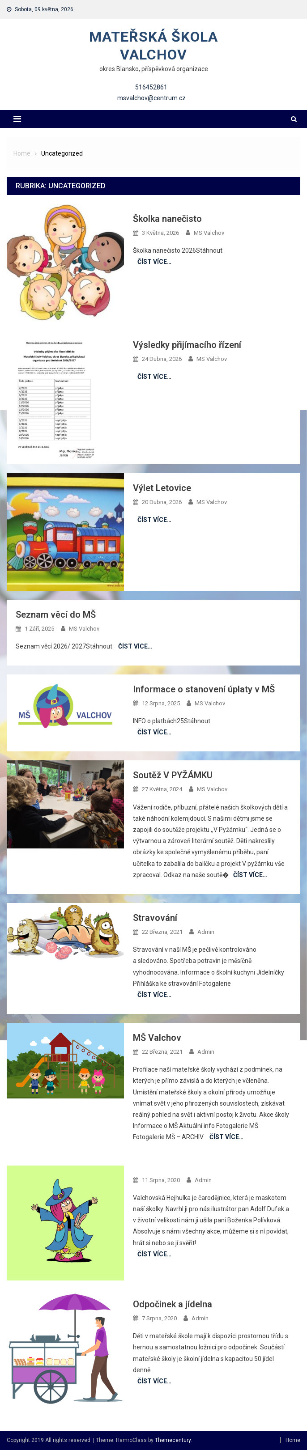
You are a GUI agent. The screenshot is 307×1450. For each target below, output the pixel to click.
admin (205, 932)
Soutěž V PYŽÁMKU (173, 775)
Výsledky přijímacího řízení (187, 344)
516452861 (151, 87)
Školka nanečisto (167, 218)
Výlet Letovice (162, 488)
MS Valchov (209, 232)
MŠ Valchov (157, 1037)
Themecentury (173, 1440)
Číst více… (154, 261)
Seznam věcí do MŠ (56, 614)
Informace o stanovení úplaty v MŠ (204, 689)
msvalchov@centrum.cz (151, 98)
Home (293, 1440)
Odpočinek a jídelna (172, 1304)
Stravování (155, 917)
